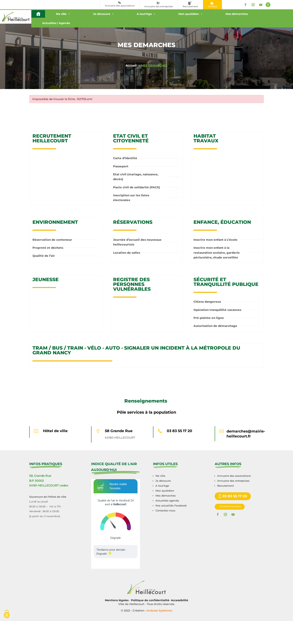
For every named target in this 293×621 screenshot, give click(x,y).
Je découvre (103, 14)
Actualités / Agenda (56, 23)
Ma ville (63, 14)
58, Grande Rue (40, 475)
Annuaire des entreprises (233, 480)
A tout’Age (146, 14)
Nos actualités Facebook (171, 505)
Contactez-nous (165, 510)
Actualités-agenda (167, 500)
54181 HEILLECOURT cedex (48, 485)
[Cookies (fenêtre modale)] (6, 614)
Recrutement (225, 485)
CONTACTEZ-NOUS (231, 506)
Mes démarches (237, 14)
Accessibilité (179, 600)
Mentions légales (117, 600)
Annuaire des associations (234, 475)
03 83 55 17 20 (179, 431)
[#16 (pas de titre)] (38, 14)
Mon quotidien (190, 14)
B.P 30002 (36, 480)
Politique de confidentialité (150, 600)
